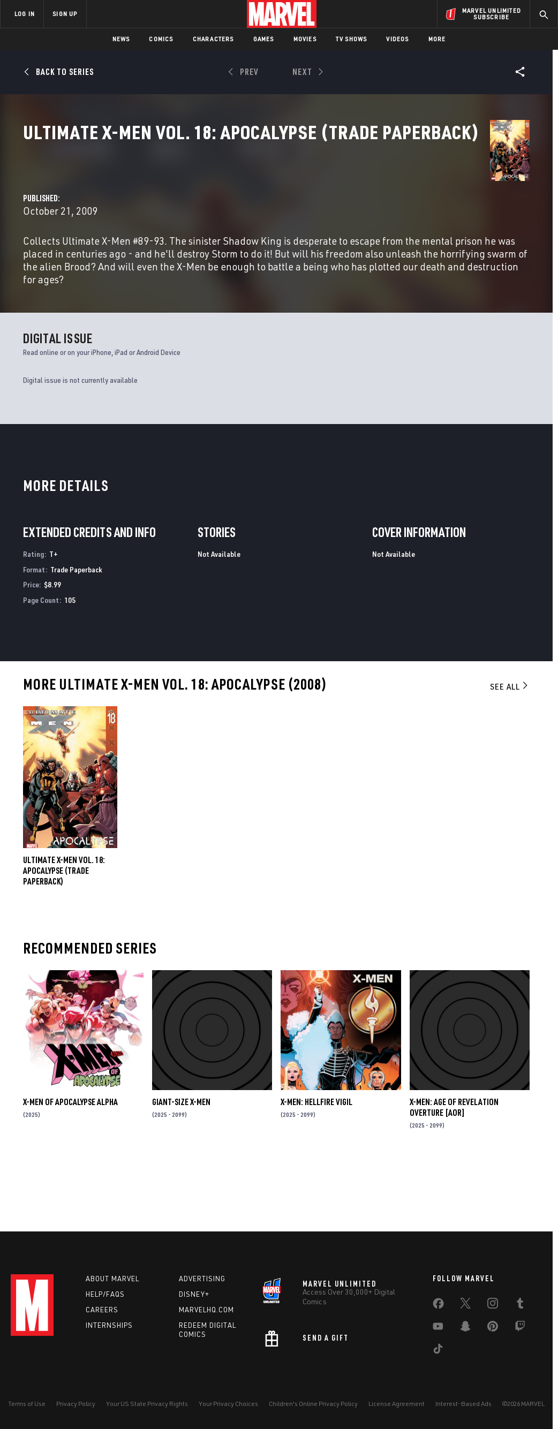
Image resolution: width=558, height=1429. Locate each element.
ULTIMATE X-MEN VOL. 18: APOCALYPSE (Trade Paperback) (64, 934)
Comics (161, 39)
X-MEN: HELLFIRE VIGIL (316, 1165)
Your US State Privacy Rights (147, 1404)
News (121, 39)
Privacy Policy (75, 1404)
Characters (213, 39)
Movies (304, 39)
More (437, 39)
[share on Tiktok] (438, 1350)
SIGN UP (64, 14)
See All (510, 749)
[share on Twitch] (520, 1328)
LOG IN (24, 14)
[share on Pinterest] (492, 1328)
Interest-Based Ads (463, 1404)
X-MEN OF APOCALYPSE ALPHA (70, 1165)
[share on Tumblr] (520, 1305)
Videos (397, 39)
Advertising (202, 1278)
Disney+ (194, 1294)
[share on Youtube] (438, 1328)
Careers (102, 1309)
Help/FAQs (105, 1294)
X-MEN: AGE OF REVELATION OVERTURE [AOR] (454, 1170)
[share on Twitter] (465, 1305)
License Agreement (396, 1404)
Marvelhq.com (206, 1309)
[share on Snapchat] (465, 1328)
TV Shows (351, 39)
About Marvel (112, 1278)
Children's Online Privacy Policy (313, 1404)
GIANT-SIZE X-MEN (181, 1165)
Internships (109, 1325)
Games (263, 39)
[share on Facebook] (438, 1306)
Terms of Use (27, 1404)
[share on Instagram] (492, 1305)
